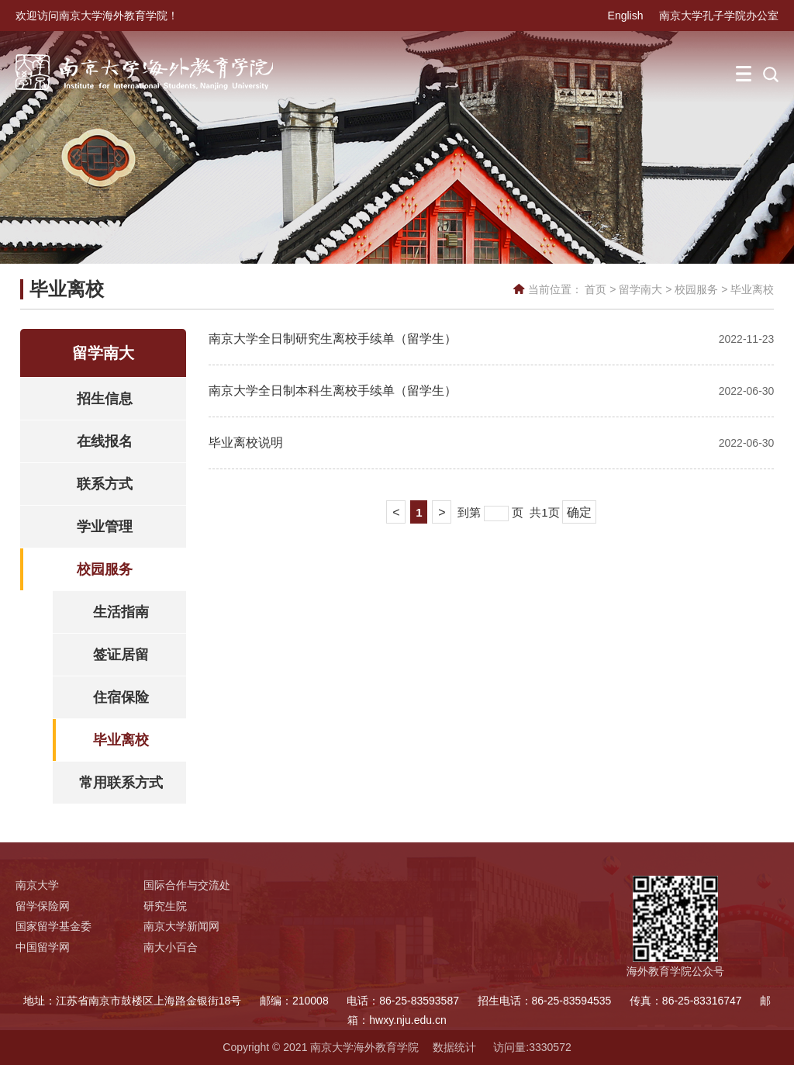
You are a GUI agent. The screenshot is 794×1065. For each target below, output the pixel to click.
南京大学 (37, 885)
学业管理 (105, 526)
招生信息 (105, 398)
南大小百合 (170, 947)
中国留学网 (43, 947)
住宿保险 (121, 697)
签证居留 (121, 654)
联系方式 (105, 484)
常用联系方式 (121, 782)
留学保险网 (43, 906)
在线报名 (105, 441)
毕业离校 (752, 289)
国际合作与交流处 (186, 885)
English (626, 15)
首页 (595, 289)
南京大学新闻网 (181, 926)
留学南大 (640, 289)
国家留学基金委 (53, 926)
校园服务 (696, 289)
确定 (579, 512)
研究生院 (165, 906)
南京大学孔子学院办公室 (718, 15)
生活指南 (121, 612)
